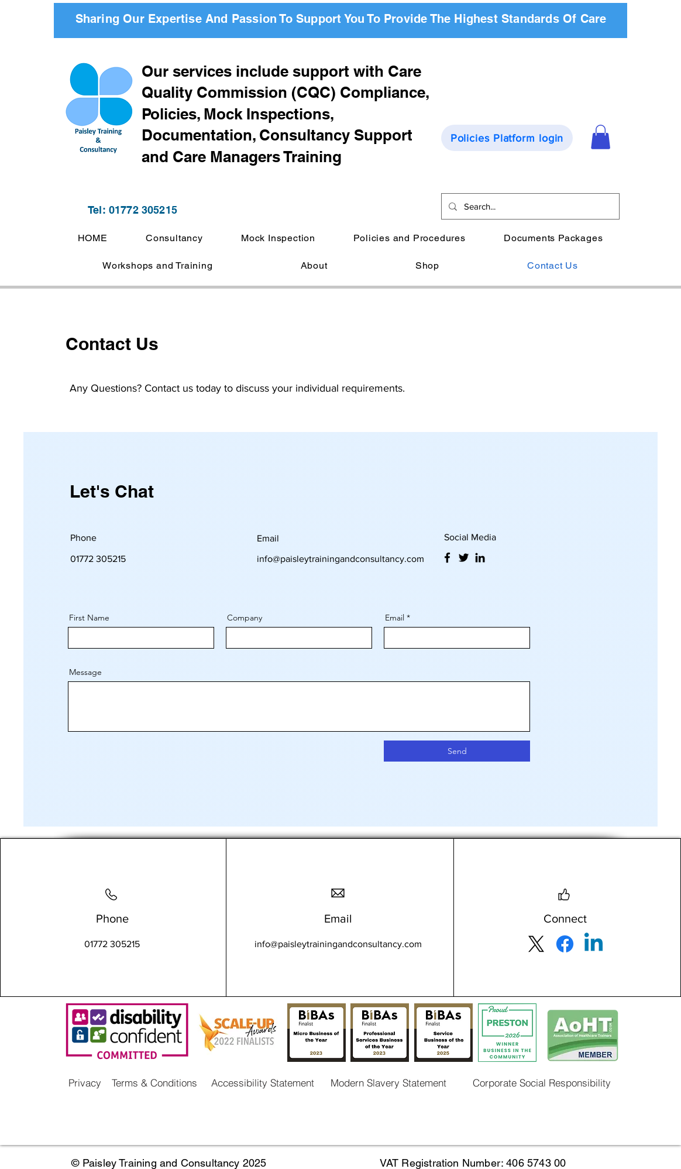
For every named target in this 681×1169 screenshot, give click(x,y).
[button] (600, 137)
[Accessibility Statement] (262, 1082)
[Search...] (529, 206)
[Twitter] (463, 557)
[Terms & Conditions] (154, 1082)
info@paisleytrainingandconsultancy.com (340, 559)
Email (394, 617)
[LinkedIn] (480, 557)
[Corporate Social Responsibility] (541, 1082)
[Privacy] (85, 1082)
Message (85, 672)
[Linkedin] (593, 944)
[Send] (457, 751)
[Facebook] (447, 557)
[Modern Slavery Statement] (388, 1082)
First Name (89, 617)
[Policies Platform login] (507, 138)
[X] (536, 944)
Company (244, 617)
